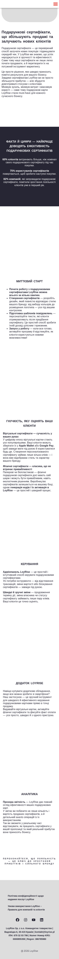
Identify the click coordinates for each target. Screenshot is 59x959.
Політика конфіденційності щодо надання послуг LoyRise (26, 898)
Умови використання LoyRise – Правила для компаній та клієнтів (26, 908)
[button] (55, 4)
